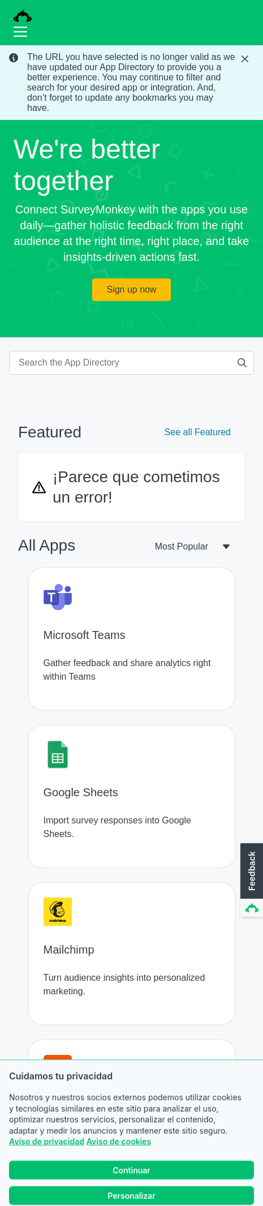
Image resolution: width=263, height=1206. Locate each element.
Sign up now (131, 289)
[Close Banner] (246, 58)
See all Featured (198, 432)
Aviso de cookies (119, 1163)
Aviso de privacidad (46, 1163)
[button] (250, 880)
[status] (131, 82)
